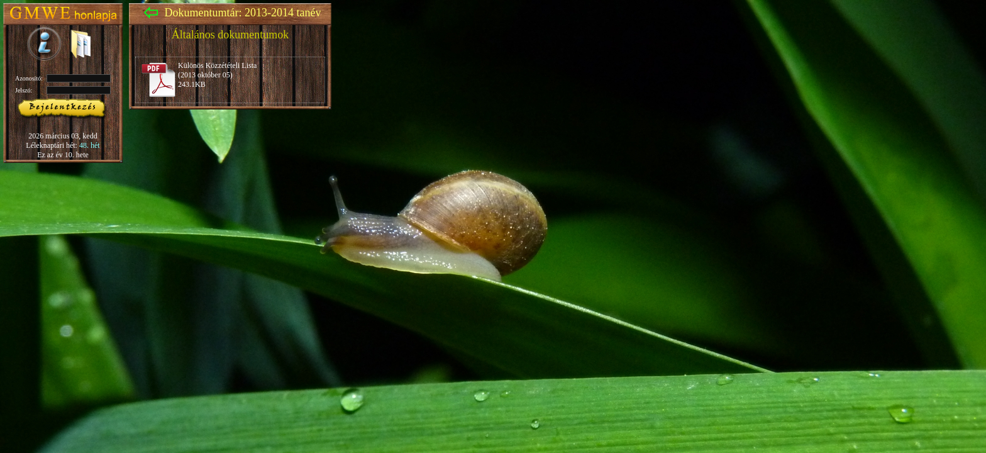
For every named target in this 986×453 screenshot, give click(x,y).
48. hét (89, 145)
